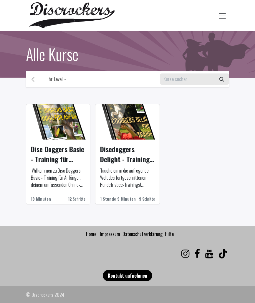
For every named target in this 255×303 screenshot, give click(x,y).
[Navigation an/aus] (222, 15)
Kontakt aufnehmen (127, 275)
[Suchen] (221, 79)
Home (91, 234)
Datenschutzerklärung (142, 234)
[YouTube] (209, 254)
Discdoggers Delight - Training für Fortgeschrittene (125, 154)
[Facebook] (197, 254)
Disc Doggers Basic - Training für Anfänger (57, 154)
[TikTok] (223, 254)
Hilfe (169, 234)
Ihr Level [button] (55, 79)
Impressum (110, 234)
